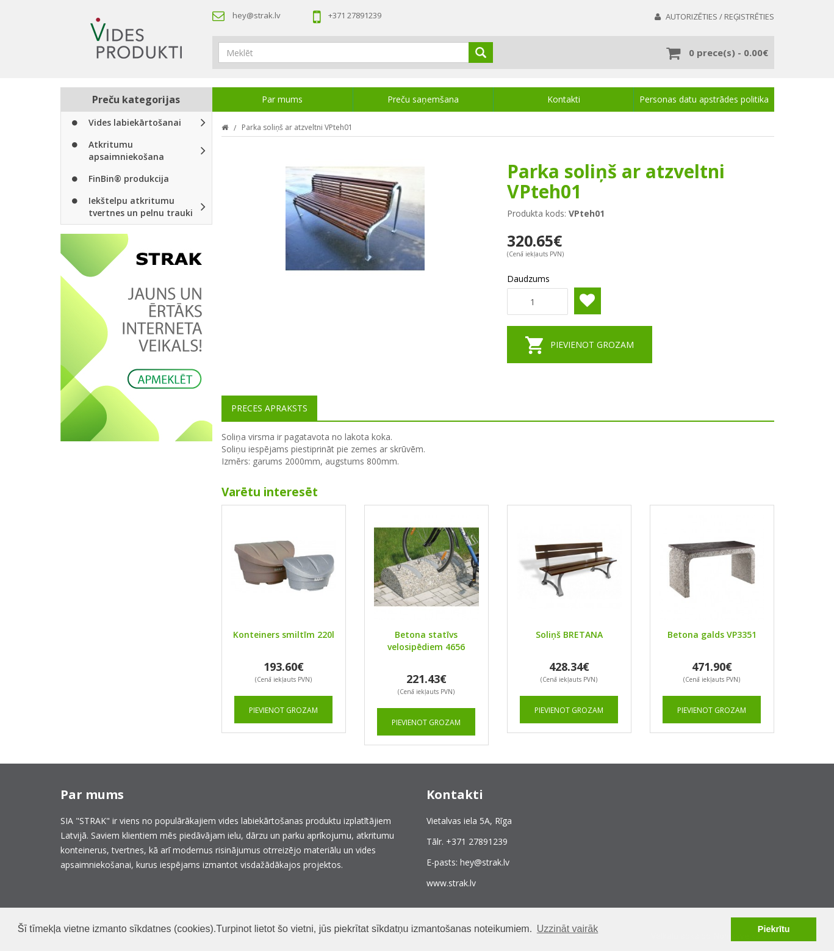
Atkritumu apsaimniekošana (116, 150)
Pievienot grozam (592, 344)
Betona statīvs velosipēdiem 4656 (426, 641)
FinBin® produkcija (119, 178)
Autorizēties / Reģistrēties (720, 16)
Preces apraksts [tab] (269, 408)
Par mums (282, 99)
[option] (136, 337)
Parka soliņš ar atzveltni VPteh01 (297, 127)
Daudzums (528, 278)
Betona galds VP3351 (712, 634)
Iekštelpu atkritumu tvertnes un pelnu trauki (131, 207)
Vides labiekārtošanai (125, 122)
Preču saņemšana (423, 99)
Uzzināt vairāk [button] (567, 929)
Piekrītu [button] (774, 929)
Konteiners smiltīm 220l (283, 634)
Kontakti (563, 99)
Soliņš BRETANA (569, 634)
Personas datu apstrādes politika (704, 99)
